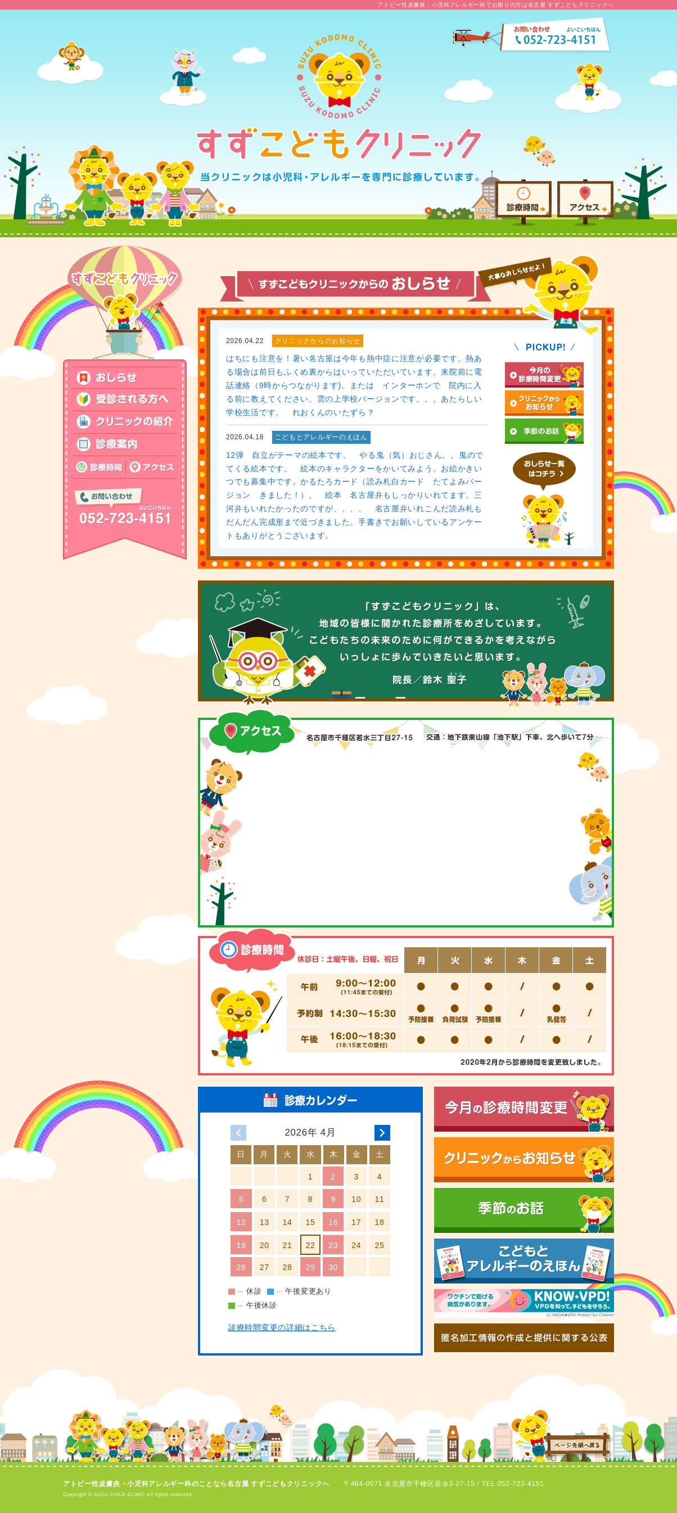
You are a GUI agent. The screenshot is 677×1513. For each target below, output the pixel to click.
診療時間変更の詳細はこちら (282, 1327)
